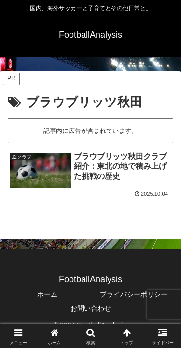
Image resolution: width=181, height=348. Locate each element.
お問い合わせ (90, 308)
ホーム (47, 294)
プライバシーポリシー (133, 294)
